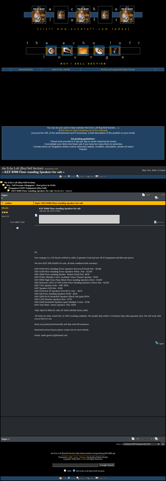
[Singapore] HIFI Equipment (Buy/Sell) (27, 188)
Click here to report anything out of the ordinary (83, 130)
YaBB (56, 169)
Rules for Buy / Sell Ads (61, 69)
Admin (68, 190)
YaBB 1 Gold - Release (77, 457)
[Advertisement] (83, 100)
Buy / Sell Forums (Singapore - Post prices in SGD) (31, 185)
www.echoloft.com (26, 69)
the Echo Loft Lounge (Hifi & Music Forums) (118, 69)
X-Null (83, 459)
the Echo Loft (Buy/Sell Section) (19, 182)
